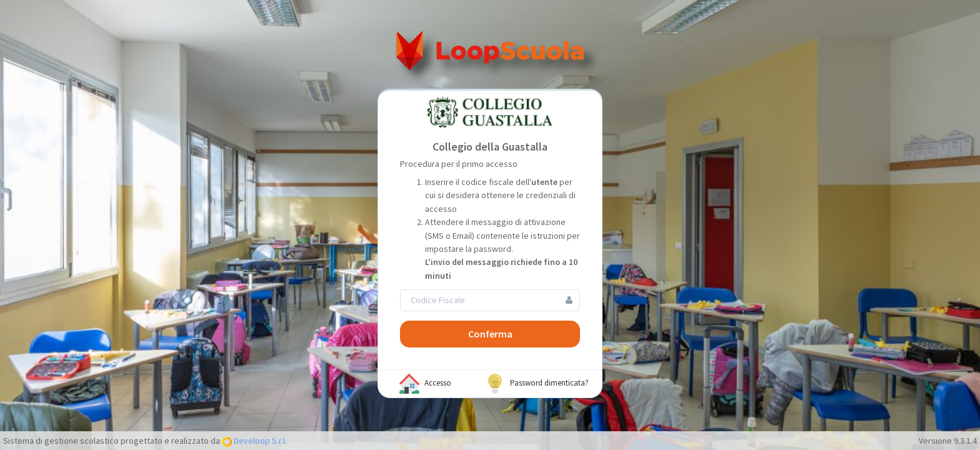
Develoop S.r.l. (259, 440)
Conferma (490, 334)
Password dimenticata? (537, 384)
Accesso (425, 384)
